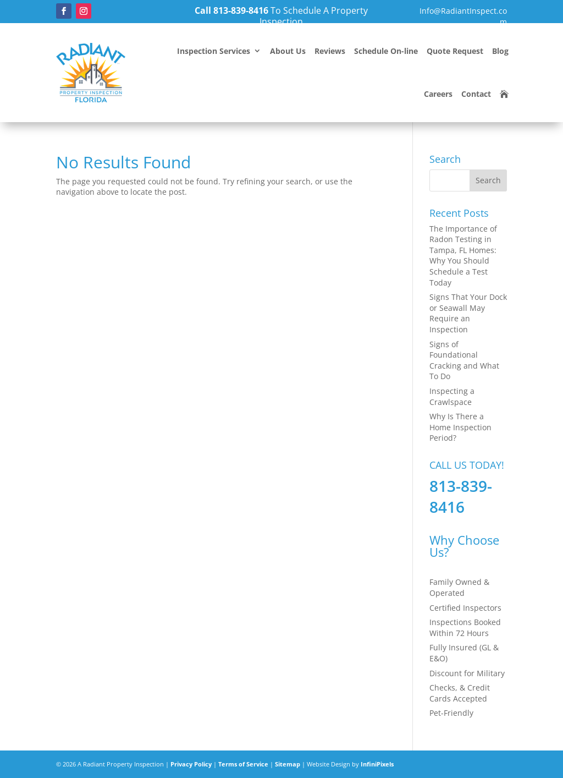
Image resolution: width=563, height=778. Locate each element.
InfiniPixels (377, 764)
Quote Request (455, 51)
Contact (476, 94)
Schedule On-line (386, 51)
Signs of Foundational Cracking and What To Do (464, 360)
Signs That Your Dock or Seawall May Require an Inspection (468, 313)
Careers (438, 94)
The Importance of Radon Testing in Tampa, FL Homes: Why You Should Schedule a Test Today (463, 255)
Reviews (329, 51)
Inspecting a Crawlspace (451, 396)
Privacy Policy (191, 764)
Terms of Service (243, 764)
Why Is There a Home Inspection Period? (460, 427)
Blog (500, 51)
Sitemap (287, 764)
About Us (288, 51)
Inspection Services (213, 51)
